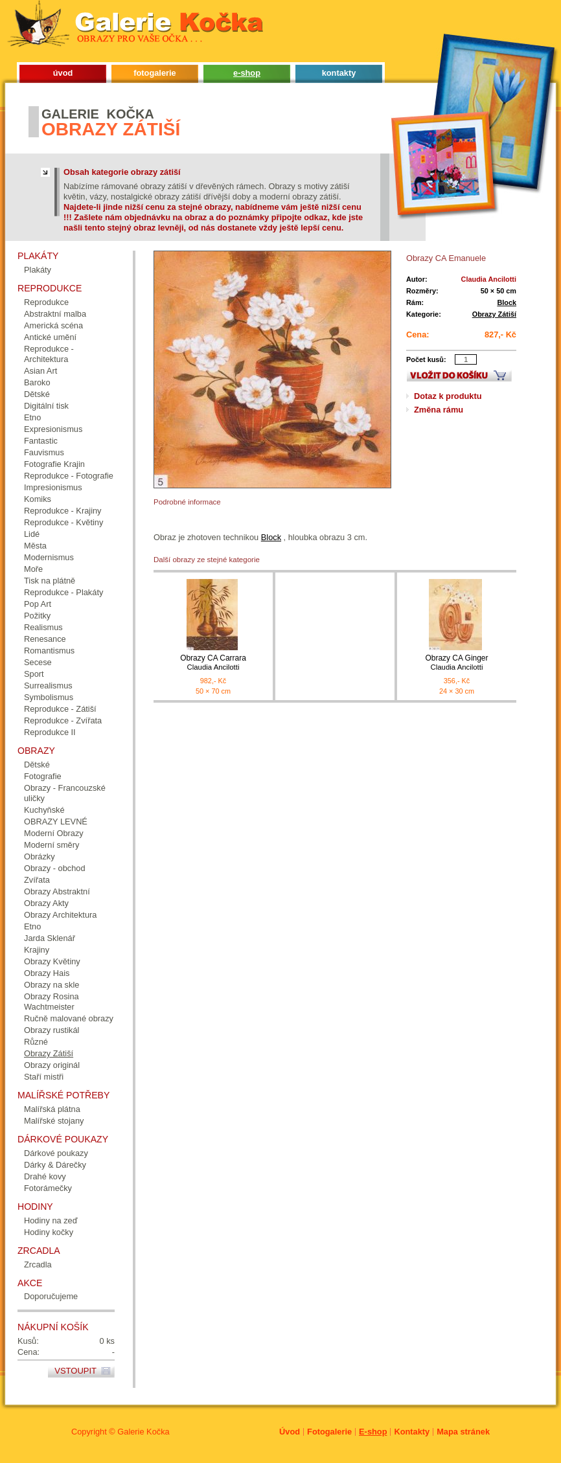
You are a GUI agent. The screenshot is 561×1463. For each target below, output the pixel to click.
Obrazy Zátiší (494, 314)
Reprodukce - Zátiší (60, 709)
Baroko (37, 382)
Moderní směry (51, 845)
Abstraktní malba (55, 314)
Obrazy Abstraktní (57, 891)
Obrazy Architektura (60, 915)
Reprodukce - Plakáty (63, 592)
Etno (32, 417)
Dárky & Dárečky (55, 1165)
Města (35, 545)
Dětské (37, 394)
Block (506, 302)
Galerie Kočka (143, 1431)
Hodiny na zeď (51, 1220)
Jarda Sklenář (49, 938)
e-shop (246, 73)
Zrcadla (38, 1264)
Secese (38, 662)
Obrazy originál (52, 1065)
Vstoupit (75, 1371)
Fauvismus (44, 452)
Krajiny (36, 950)
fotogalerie (154, 73)
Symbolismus (48, 697)
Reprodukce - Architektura (49, 354)
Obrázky (39, 856)
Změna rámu (438, 409)
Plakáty (37, 270)
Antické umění (50, 337)
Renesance (45, 639)
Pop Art (37, 604)
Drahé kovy (45, 1176)
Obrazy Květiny (52, 961)
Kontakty (411, 1431)
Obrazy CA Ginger (456, 662)
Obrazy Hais (46, 973)
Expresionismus (53, 429)
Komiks (37, 499)
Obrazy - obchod (55, 868)
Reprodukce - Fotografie (68, 476)
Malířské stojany (54, 1121)
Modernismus (49, 557)
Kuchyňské (44, 810)
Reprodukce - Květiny (63, 522)
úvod (63, 73)
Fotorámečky (48, 1188)
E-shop (373, 1431)
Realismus (43, 627)
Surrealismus (48, 685)
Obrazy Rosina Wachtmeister (51, 1002)
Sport (34, 674)
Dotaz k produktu (448, 396)
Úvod (289, 1431)
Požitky (37, 615)
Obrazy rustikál (51, 1030)
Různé (36, 1042)
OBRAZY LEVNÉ (55, 821)
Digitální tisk (46, 406)
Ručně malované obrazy (68, 1018)
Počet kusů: (426, 359)
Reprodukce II (50, 732)
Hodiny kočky (48, 1232)
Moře (33, 569)
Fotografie (43, 776)
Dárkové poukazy (56, 1153)
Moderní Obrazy (54, 833)
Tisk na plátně (49, 580)
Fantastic (41, 441)
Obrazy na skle (51, 985)
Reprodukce (46, 302)
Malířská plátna (52, 1109)
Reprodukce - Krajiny (63, 511)
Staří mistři (43, 1077)
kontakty (339, 73)
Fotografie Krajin (54, 464)
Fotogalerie (329, 1431)
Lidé (32, 534)
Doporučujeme (51, 1296)
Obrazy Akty (46, 903)
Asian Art (40, 371)
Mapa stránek (463, 1431)
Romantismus (49, 650)
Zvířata (37, 880)
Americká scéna (53, 325)
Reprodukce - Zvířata (63, 720)
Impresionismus (53, 487)
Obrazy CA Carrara (213, 662)
